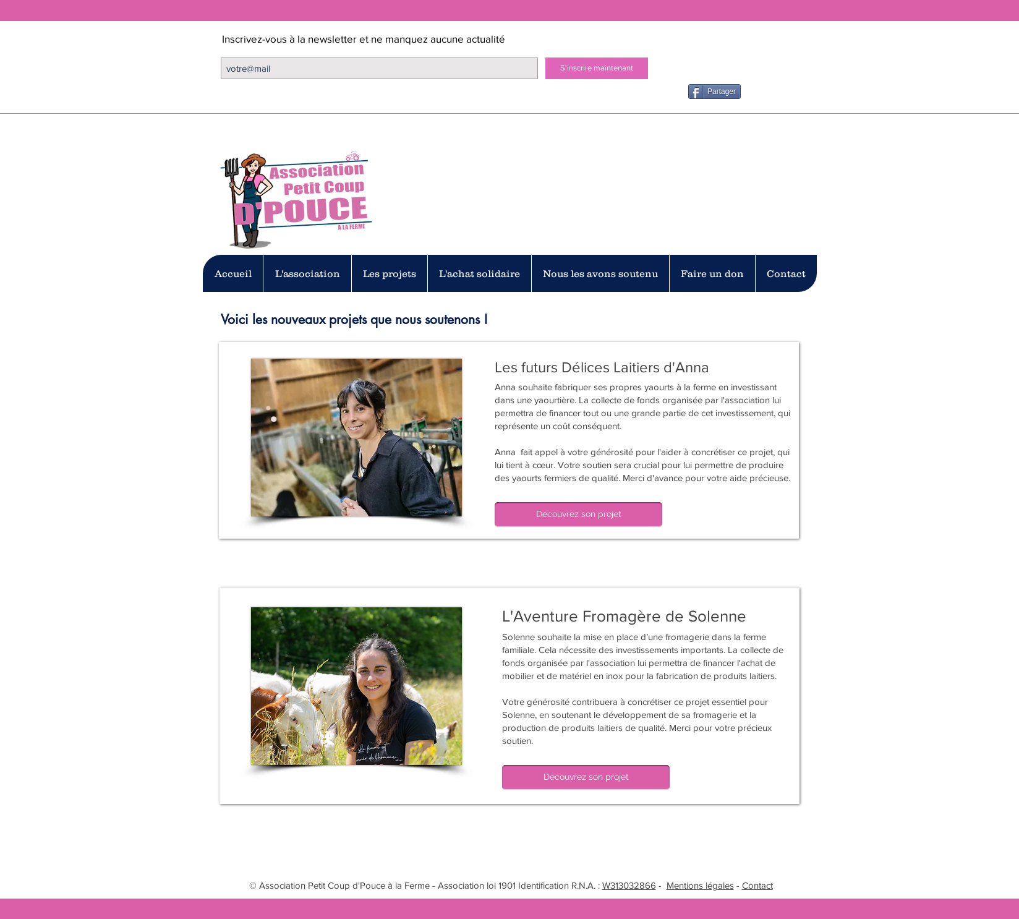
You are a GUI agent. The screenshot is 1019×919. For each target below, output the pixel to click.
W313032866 (629, 885)
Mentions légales (700, 885)
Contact (757, 885)
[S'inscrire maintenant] (596, 68)
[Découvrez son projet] (578, 514)
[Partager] (714, 91)
